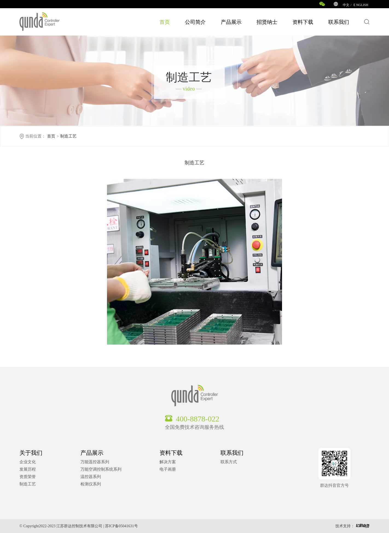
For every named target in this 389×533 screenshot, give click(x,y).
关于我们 (30, 453)
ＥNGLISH (360, 5)
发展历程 (27, 469)
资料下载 (302, 22)
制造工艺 (68, 136)
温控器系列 (90, 476)
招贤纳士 (267, 22)
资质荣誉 (27, 476)
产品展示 (231, 22)
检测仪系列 (90, 484)
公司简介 (195, 22)
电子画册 (167, 469)
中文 (346, 5)
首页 (164, 22)
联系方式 (228, 462)
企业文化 (27, 462)
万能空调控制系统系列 (100, 469)
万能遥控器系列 (94, 462)
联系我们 (338, 22)
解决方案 (167, 462)
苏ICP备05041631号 (121, 526)
